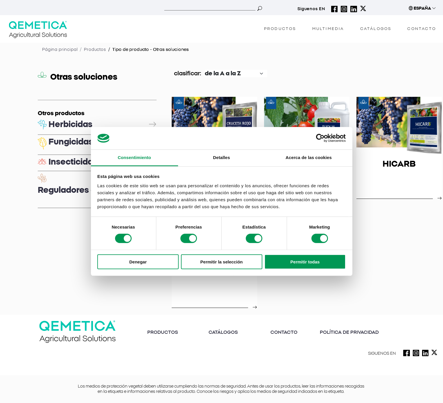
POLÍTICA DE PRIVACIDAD (349, 332)
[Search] (210, 8)
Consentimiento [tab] (134, 157)
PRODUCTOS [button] (280, 29)
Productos (95, 50)
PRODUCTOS (162, 332)
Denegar (138, 261)
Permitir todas (305, 261)
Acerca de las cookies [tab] (309, 157)
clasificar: (187, 73)
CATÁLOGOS (376, 29)
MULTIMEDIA (328, 29)
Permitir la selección (221, 261)
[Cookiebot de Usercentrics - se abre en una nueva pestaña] (320, 138)
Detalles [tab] (221, 157)
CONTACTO (421, 29)
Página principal (60, 50)
